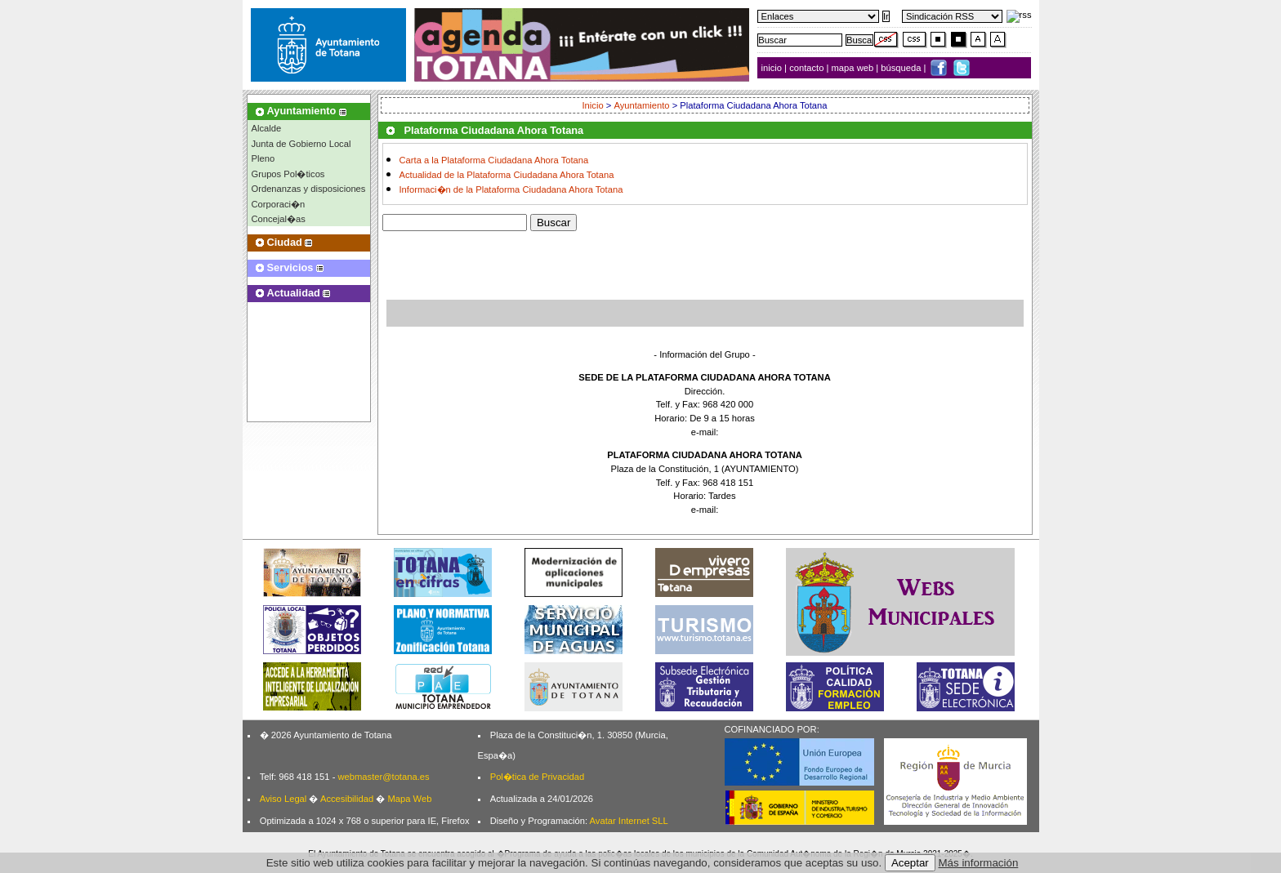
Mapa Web (409, 799)
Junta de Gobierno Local (301, 144)
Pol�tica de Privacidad (537, 777)
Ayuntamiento (641, 105)
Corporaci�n (279, 204)
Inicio (593, 105)
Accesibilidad (346, 799)
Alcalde (267, 128)
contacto (806, 68)
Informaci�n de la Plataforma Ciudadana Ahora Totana (511, 189)
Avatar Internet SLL (629, 821)
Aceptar (910, 863)
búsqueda (902, 68)
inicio (773, 68)
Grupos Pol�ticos (288, 174)
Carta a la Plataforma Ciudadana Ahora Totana (494, 160)
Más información (979, 863)
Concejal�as (279, 219)
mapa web (854, 68)
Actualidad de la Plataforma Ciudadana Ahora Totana (506, 175)
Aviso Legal (283, 799)
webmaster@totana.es (383, 777)
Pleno (263, 158)
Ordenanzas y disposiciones (309, 189)
